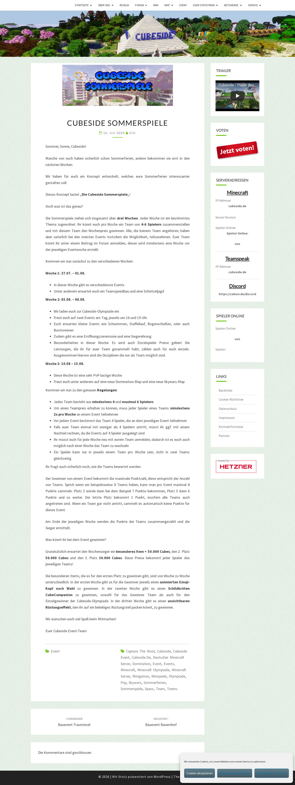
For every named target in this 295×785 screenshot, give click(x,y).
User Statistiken (204, 5)
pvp (123, 682)
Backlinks (225, 390)
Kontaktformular (231, 427)
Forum (139, 5)
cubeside (164, 651)
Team (160, 688)
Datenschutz (228, 409)
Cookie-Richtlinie (231, 399)
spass (149, 688)
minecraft (128, 669)
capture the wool (140, 651)
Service (253, 5)
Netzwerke (231, 5)
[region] (147, 34)
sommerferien (155, 682)
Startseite (82, 5)
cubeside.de (141, 657)
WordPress (162, 777)
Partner (224, 436)
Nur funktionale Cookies (234, 773)
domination (141, 663)
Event (183, 5)
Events (169, 663)
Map (167, 5)
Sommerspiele (132, 688)
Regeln (124, 5)
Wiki (155, 5)
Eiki (132, 133)
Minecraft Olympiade (153, 669)
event (157, 663)
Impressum (227, 418)
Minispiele (159, 676)
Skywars (135, 682)
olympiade (177, 676)
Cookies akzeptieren (199, 773)
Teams (172, 688)
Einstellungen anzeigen (272, 773)
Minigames (140, 676)
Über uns (104, 5)
